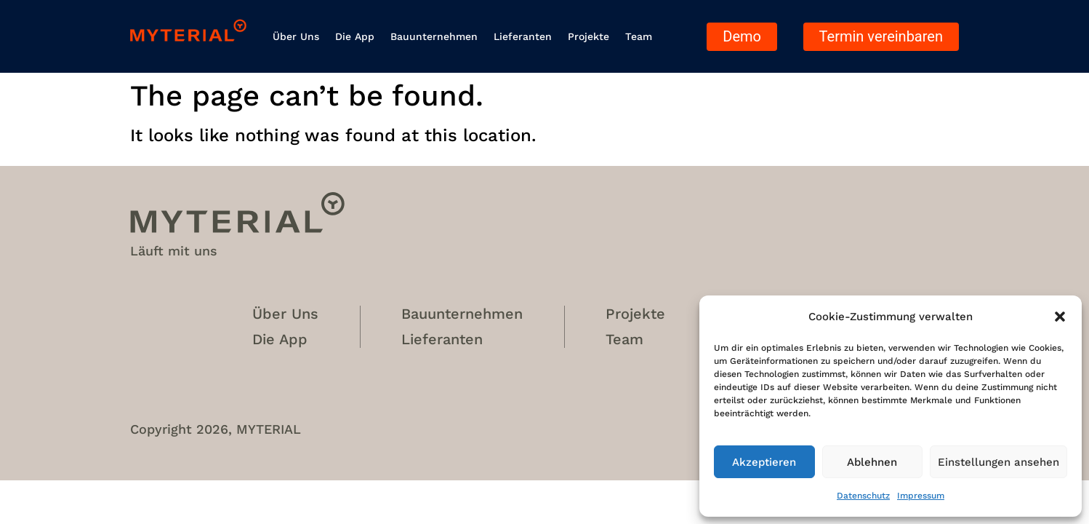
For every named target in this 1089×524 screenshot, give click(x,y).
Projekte (588, 36)
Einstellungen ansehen (998, 462)
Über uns (296, 36)
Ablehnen (872, 462)
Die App (354, 36)
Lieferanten (523, 36)
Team (638, 36)
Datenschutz (863, 496)
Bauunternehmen (434, 36)
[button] (1060, 316)
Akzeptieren (764, 462)
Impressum (920, 496)
